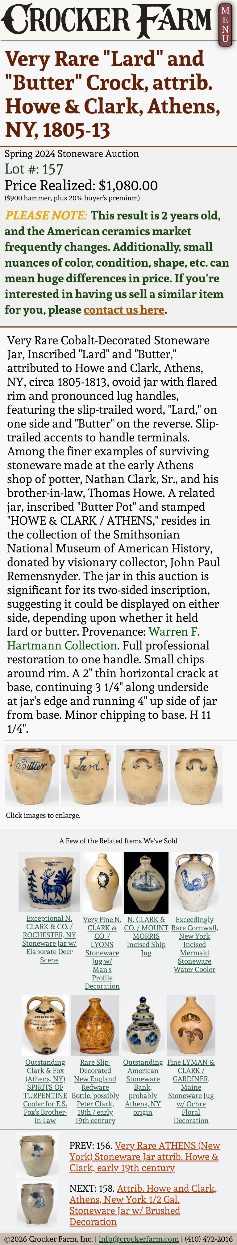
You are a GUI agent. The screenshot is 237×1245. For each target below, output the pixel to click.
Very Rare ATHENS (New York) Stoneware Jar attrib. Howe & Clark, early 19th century (144, 1156)
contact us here (124, 309)
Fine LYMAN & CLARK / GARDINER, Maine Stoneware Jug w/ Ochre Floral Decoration (191, 1091)
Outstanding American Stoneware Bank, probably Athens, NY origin (143, 1087)
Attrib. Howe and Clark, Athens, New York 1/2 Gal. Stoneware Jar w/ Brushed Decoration (143, 1205)
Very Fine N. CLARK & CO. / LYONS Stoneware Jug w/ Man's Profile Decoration (102, 952)
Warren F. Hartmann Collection (103, 638)
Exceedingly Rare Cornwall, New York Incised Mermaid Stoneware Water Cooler (194, 944)
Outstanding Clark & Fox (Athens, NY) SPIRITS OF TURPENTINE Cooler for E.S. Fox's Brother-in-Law (45, 1091)
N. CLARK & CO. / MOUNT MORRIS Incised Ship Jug (146, 936)
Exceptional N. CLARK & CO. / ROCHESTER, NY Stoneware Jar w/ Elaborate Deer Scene (49, 939)
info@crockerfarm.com (139, 1238)
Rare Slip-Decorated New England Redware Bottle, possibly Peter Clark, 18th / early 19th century (95, 1091)
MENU (225, 24)
